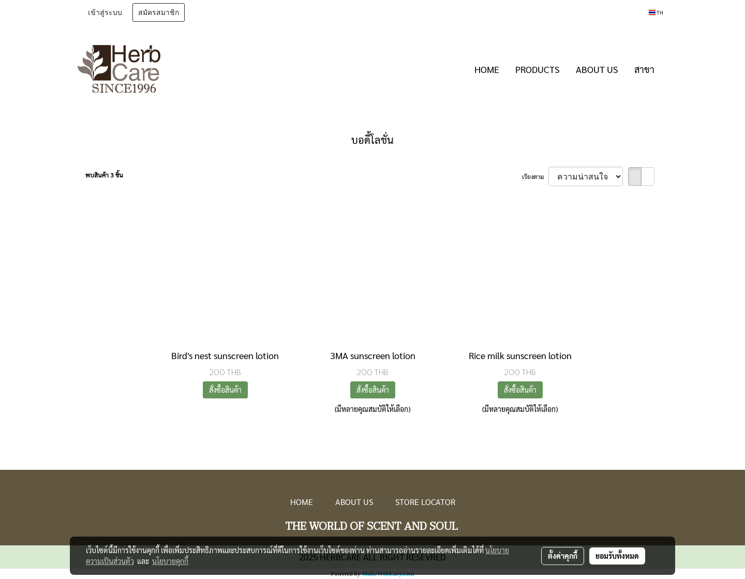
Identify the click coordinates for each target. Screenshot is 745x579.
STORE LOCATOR (425, 501)
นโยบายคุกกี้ (170, 561)
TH (656, 12)
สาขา (644, 69)
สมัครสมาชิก (158, 12)
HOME (486, 69)
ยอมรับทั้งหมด (617, 555)
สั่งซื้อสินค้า (225, 389)
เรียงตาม (535, 176)
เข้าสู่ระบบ (105, 12)
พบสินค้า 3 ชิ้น (104, 175)
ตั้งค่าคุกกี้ (562, 555)
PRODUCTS (537, 69)
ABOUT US (597, 69)
